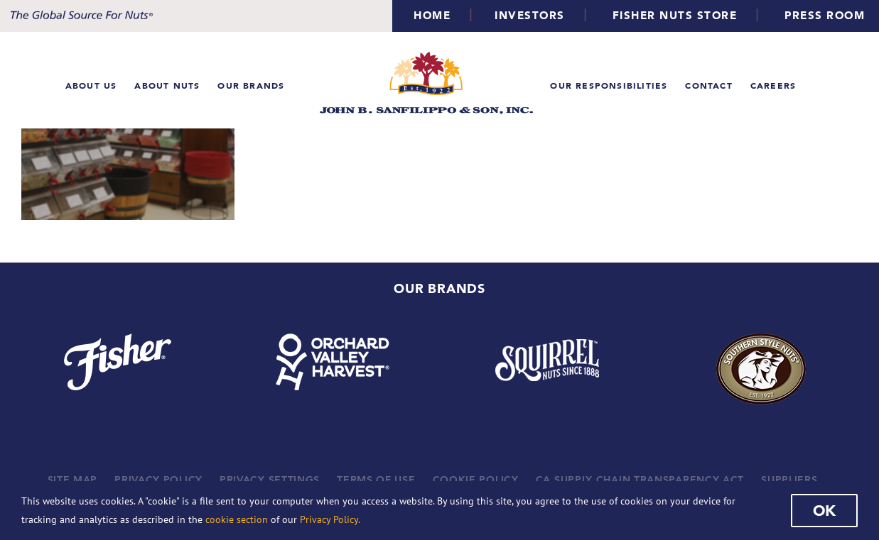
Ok (824, 510)
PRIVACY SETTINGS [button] (270, 479)
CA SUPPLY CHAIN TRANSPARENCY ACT (640, 479)
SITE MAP (73, 479)
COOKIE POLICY (476, 479)
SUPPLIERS (789, 479)
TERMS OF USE (376, 479)
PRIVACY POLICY (158, 479)
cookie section (236, 519)
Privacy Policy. (330, 519)
